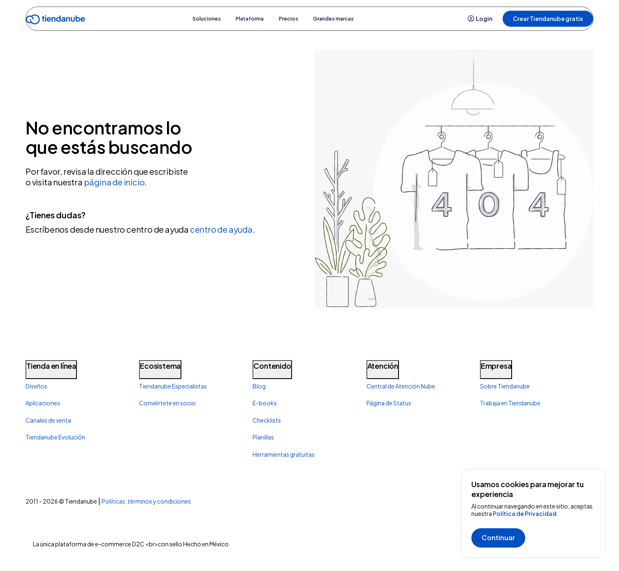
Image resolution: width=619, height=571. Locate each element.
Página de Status (388, 403)
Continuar (498, 537)
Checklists (267, 420)
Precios (293, 18)
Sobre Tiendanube (505, 386)
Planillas (263, 437)
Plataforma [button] (245, 18)
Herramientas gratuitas (284, 454)
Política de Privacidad (524, 513)
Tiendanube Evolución (55, 437)
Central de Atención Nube (400, 386)
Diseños (36, 386)
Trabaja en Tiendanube (510, 403)
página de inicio (114, 182)
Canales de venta (48, 420)
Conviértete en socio (167, 403)
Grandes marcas (346, 18)
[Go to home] (55, 20)
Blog (259, 386)
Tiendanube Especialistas (173, 386)
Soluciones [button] (192, 18)
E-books (265, 403)
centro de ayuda (221, 229)
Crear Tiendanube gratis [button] (548, 18)
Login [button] (480, 18)
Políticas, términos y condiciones (146, 501)
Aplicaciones (43, 403)
